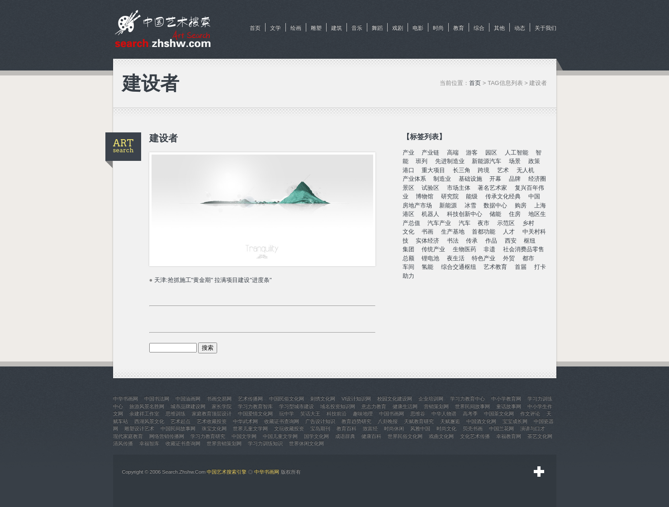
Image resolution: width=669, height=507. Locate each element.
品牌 (515, 178)
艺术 (503, 170)
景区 (408, 187)
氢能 (427, 266)
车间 (408, 266)
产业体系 (414, 178)
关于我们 (545, 28)
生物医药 (464, 249)
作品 (491, 240)
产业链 (430, 152)
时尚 (438, 28)
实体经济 (427, 240)
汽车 (464, 223)
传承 (472, 240)
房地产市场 (417, 205)
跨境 (483, 170)
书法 (453, 240)
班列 (421, 161)
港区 (408, 214)
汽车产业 (439, 223)
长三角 (461, 170)
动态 (519, 28)
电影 (418, 28)
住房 (515, 214)
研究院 (450, 196)
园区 (491, 152)
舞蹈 (377, 28)
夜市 (483, 223)
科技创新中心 (464, 214)
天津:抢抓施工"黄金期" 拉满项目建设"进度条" (213, 280)
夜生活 (456, 258)
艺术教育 (495, 266)
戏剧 (397, 28)
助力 (408, 275)
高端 (453, 152)
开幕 (495, 178)
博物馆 (424, 196)
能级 (472, 196)
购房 (521, 205)
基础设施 (470, 178)
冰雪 (470, 205)
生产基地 (453, 231)
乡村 (528, 223)
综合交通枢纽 (458, 266)
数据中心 (495, 205)
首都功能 (483, 231)
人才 (509, 231)
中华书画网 (266, 471)
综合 (479, 28)
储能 (495, 214)
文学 (275, 28)
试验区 (430, 187)
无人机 (525, 170)
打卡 (540, 266)
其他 (499, 28)
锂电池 (430, 258)
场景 (515, 161)
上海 (540, 205)
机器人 (430, 214)
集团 (408, 249)
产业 (408, 152)
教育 (458, 28)
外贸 (509, 258)
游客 (472, 152)
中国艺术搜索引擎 (227, 471)
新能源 (448, 205)
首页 (255, 28)
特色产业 (483, 258)
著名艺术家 (492, 187)
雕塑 (316, 28)
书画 (427, 231)
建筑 (336, 28)
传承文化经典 (503, 196)
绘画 (295, 28)
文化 (408, 231)
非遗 (489, 249)
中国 (534, 196)
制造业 (442, 178)
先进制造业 (450, 161)
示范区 (506, 223)
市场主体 (458, 187)
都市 (528, 258)
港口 (408, 170)
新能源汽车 (486, 161)
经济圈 (537, 178)
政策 (534, 161)
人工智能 (516, 152)
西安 (511, 240)
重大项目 (433, 170)
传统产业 (433, 249)
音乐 (356, 28)
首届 (521, 266)
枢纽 (530, 240)
